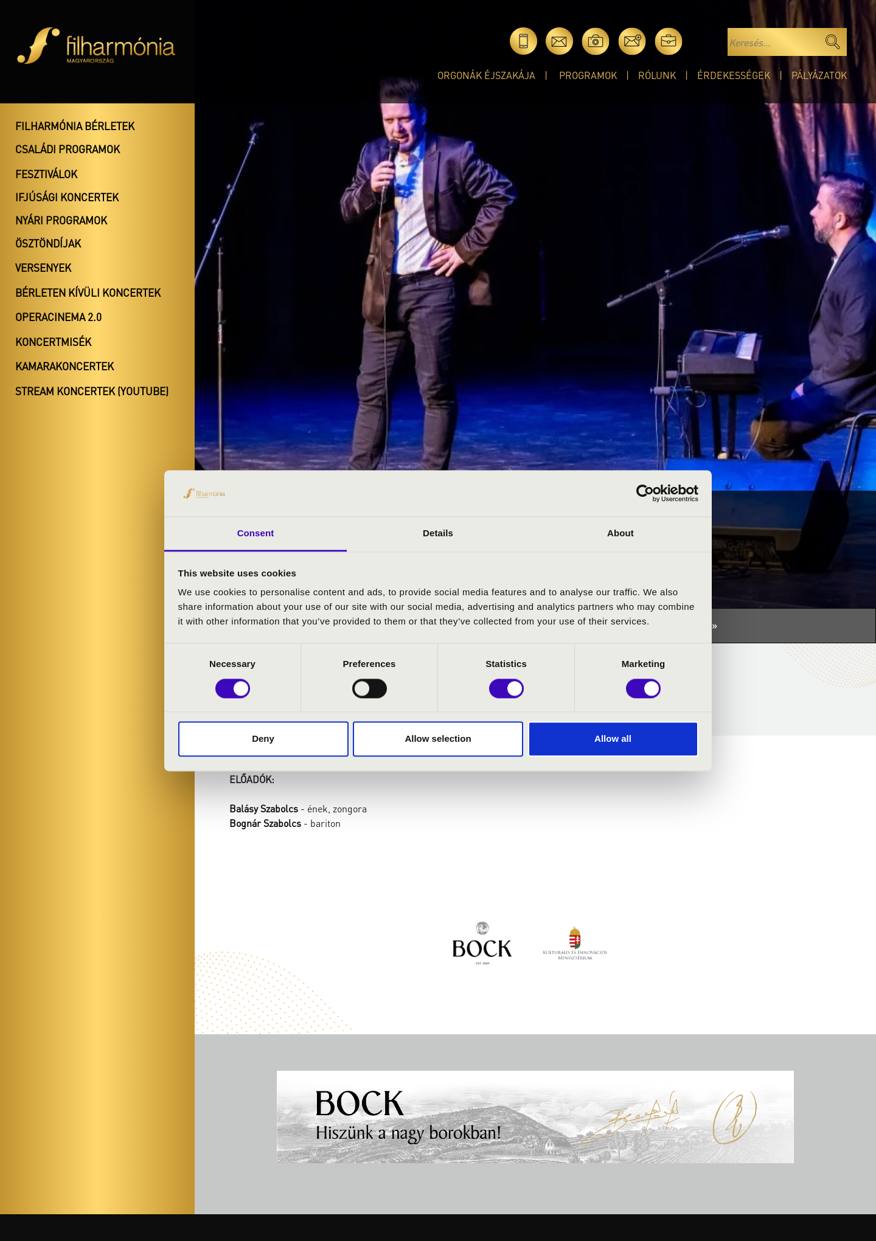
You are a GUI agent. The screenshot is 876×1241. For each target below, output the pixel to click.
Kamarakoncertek (64, 366)
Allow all (612, 739)
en (704, 41)
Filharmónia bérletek (74, 126)
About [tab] (620, 533)
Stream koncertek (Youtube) (92, 391)
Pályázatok (819, 75)
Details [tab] (438, 533)
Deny (263, 739)
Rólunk (657, 75)
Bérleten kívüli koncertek (88, 292)
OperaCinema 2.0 (58, 316)
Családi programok (67, 149)
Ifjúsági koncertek (67, 197)
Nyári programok (61, 220)
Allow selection (438, 739)
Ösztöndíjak (48, 243)
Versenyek (43, 267)
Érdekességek (733, 75)
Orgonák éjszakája (486, 75)
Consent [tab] (255, 533)
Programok (588, 75)
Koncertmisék (53, 341)
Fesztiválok (46, 174)
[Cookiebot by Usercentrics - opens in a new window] (645, 493)
